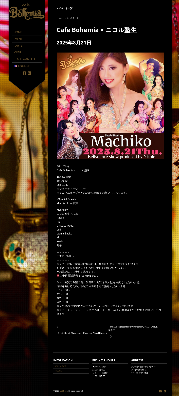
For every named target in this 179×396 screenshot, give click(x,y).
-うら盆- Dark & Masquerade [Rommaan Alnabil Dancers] (82, 331)
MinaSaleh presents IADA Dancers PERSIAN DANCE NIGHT (136, 330)
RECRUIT (59, 371)
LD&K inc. (64, 391)
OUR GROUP (61, 366)
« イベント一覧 (64, 8)
